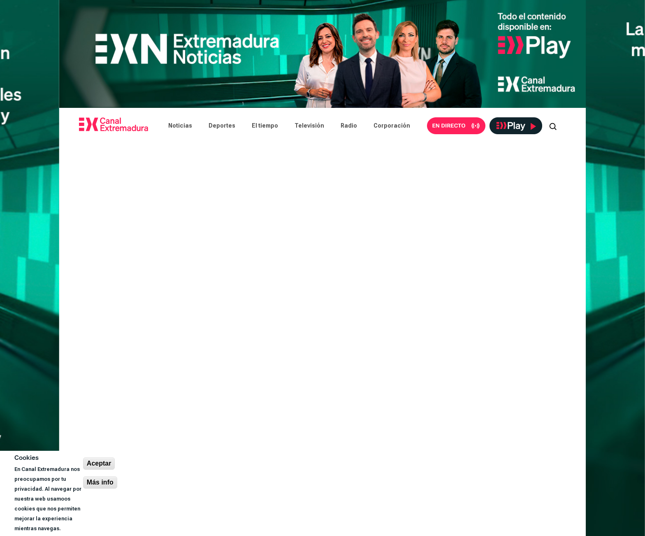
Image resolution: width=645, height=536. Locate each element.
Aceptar (99, 463)
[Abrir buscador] (552, 125)
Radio (349, 125)
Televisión (309, 125)
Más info (100, 482)
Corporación (392, 125)
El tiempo (265, 125)
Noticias (180, 125)
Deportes (222, 125)
